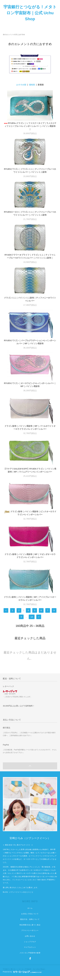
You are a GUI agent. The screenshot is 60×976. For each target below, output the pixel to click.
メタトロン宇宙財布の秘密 (30, 953)
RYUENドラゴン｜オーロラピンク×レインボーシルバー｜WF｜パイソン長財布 (30, 384)
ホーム (30, 908)
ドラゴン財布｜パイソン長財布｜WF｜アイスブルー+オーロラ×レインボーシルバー (30, 598)
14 (32, 617)
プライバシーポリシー (30, 930)
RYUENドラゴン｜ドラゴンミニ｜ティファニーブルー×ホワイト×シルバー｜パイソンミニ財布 (30, 170)
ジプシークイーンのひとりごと (21, 892)
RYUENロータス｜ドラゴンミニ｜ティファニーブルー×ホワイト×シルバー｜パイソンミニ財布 (30, 213)
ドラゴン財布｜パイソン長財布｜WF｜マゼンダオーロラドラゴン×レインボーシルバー (30, 555)
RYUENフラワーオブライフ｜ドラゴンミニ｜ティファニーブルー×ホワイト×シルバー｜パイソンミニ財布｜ (30, 256)
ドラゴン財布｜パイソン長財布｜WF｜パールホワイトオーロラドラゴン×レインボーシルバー (30, 427)
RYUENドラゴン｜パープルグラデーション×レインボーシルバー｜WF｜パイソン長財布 (30, 342)
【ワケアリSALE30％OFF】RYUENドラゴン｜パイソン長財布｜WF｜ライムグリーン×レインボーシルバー (30, 470)
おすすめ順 (21, 85)
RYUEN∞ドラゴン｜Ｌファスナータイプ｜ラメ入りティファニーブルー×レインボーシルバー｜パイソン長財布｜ (30, 126)
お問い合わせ (30, 936)
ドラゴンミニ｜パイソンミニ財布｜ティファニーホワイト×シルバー (30, 299)
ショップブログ (30, 942)
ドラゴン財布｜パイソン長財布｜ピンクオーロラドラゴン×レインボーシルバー (30, 513)
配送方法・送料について (29, 919)
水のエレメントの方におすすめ (14, 34)
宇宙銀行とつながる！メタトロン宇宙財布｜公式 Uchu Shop (30, 13)
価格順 (32, 85)
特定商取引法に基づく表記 (30, 925)
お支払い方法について (30, 914)
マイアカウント (30, 947)
